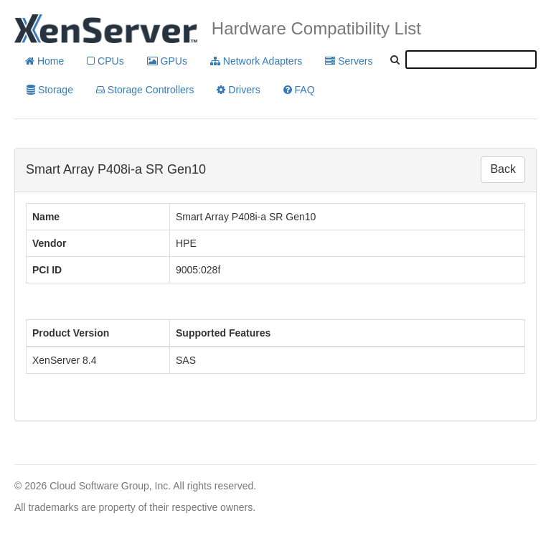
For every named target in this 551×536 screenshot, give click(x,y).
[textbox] (471, 59)
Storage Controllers (145, 89)
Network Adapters (256, 61)
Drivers (238, 89)
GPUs (167, 61)
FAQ (299, 89)
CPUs (105, 61)
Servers (348, 61)
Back (503, 169)
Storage (50, 89)
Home (44, 61)
